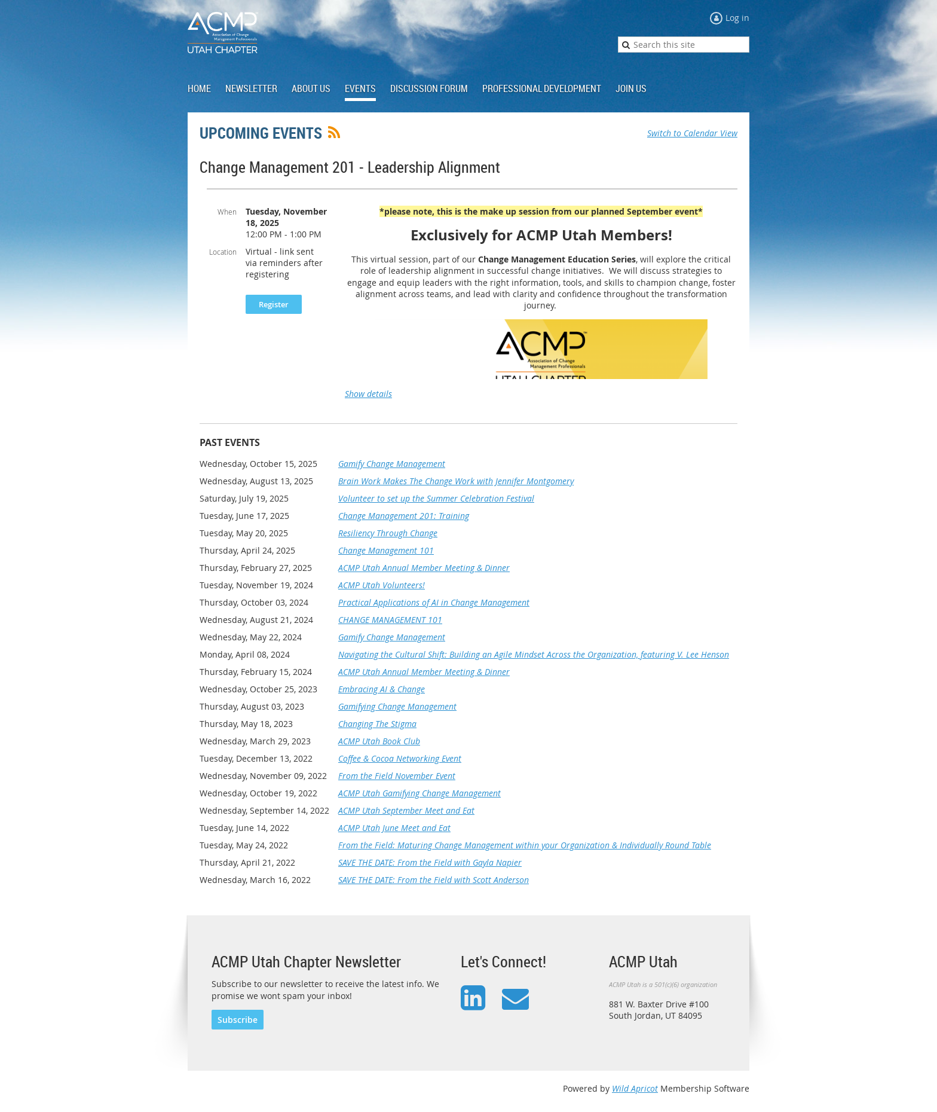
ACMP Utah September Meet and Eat (406, 810)
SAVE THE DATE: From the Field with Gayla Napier (430, 862)
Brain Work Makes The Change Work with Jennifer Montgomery (456, 481)
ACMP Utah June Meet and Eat (394, 827)
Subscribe (238, 1019)
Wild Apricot (635, 1088)
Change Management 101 (386, 550)
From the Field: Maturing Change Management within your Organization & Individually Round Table (524, 845)
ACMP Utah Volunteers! (381, 585)
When (227, 211)
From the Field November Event (396, 775)
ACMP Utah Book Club (379, 741)
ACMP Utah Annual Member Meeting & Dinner (424, 567)
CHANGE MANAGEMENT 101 (390, 619)
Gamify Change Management (391, 463)
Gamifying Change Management (397, 706)
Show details (368, 393)
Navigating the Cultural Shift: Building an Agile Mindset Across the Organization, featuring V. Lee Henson (533, 654)
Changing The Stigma (377, 723)
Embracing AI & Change (381, 689)
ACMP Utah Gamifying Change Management (419, 793)
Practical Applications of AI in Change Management (433, 602)
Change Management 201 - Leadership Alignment (350, 167)
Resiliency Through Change (387, 533)
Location (223, 251)
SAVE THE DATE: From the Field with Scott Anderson (433, 879)
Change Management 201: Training (403, 515)
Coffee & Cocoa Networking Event (399, 758)
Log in (737, 17)
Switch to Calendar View (692, 133)
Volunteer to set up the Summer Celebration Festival (436, 498)
